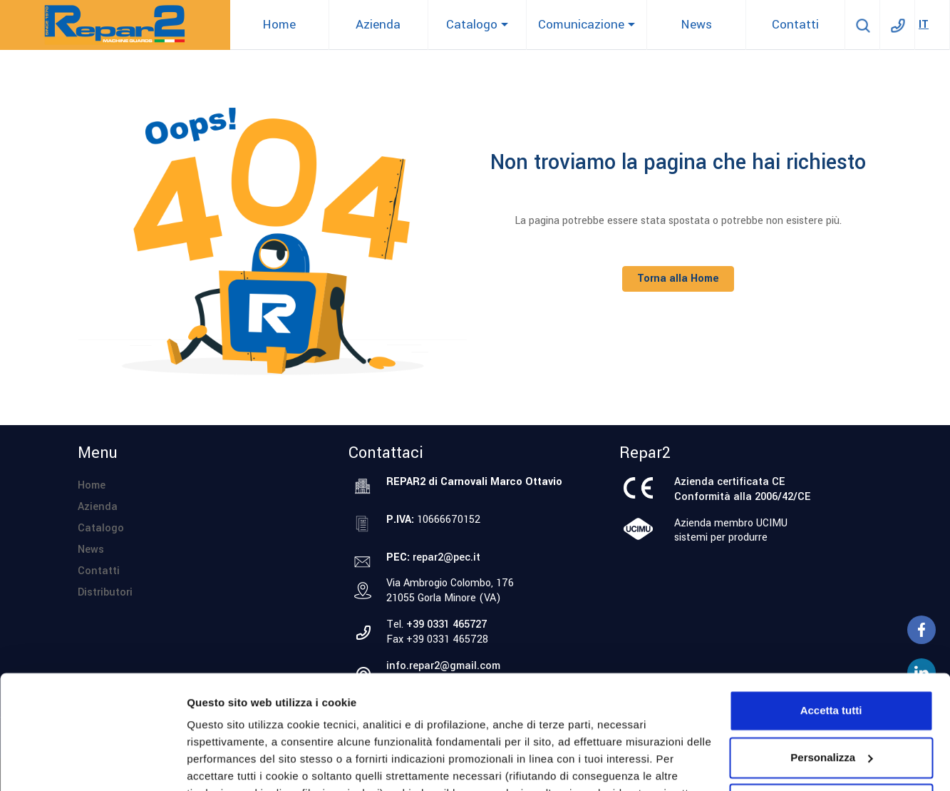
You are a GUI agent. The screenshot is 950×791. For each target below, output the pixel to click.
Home (91, 485)
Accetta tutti (831, 607)
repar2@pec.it (446, 557)
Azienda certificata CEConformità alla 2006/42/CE (742, 489)
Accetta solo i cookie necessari (831, 700)
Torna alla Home (678, 278)
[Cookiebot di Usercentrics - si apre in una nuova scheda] (92, 763)
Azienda (98, 506)
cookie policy (425, 724)
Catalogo (101, 528)
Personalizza (219, 763)
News (91, 549)
